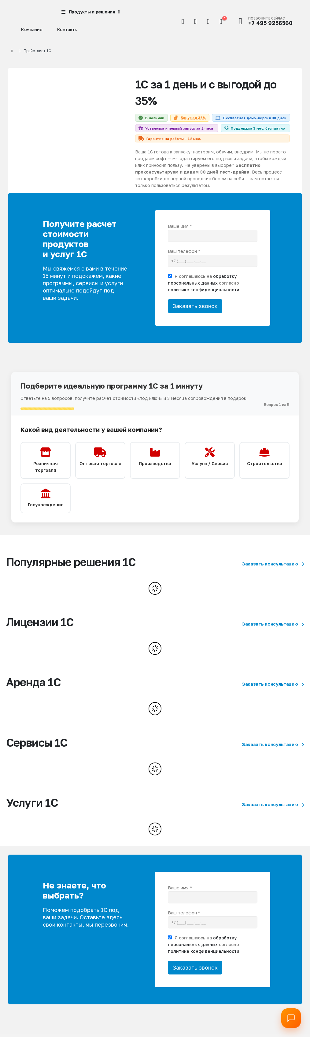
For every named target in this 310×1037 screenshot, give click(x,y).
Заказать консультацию (273, 583)
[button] (183, 21)
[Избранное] (208, 21)
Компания (31, 29)
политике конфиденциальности (203, 303)
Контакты (67, 29)
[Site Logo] (26, 12)
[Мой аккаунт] (195, 21)
